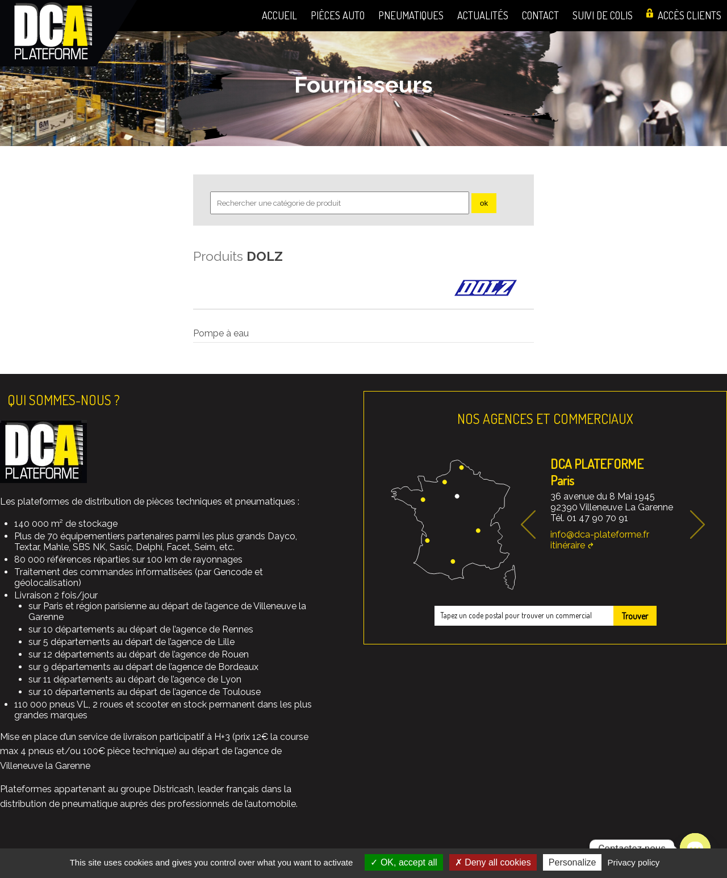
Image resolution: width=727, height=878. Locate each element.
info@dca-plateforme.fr (599, 534)
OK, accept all (403, 862)
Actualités (482, 15)
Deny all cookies (493, 862)
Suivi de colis (603, 15)
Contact (540, 15)
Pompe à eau (221, 333)
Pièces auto (338, 15)
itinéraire (567, 545)
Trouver (635, 616)
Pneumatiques (411, 15)
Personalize (572, 862)
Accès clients (689, 15)
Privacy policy (634, 862)
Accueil (279, 15)
